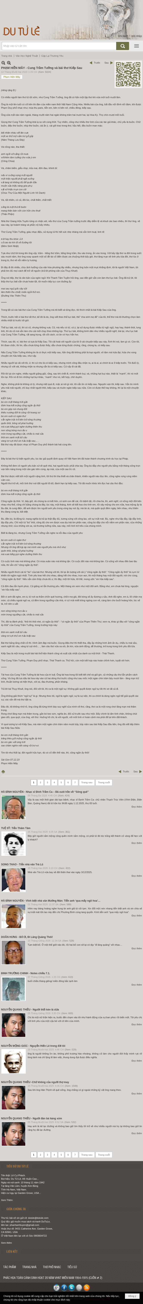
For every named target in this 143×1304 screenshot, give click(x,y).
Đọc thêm (137, 806)
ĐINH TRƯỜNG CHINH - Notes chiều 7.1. (25, 973)
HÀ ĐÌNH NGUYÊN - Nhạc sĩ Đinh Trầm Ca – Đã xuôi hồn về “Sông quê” (45, 791)
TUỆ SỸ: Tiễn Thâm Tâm (15, 828)
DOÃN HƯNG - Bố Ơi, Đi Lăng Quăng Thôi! (27, 937)
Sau (106, 62)
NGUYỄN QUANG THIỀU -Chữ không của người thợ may (35, 1082)
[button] (136, 46)
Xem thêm (6, 1243)
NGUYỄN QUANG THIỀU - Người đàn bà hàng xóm (31, 1118)
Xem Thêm (7, 1200)
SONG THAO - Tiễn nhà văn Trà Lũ (22, 864)
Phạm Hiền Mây (11, 77)
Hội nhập (136, 36)
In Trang (3, 771)
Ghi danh (123, 36)
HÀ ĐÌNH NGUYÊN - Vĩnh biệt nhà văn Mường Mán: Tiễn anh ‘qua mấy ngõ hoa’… (50, 900)
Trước (97, 62)
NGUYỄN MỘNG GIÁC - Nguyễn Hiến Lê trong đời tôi (33, 1045)
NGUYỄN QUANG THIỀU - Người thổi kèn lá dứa (30, 1009)
